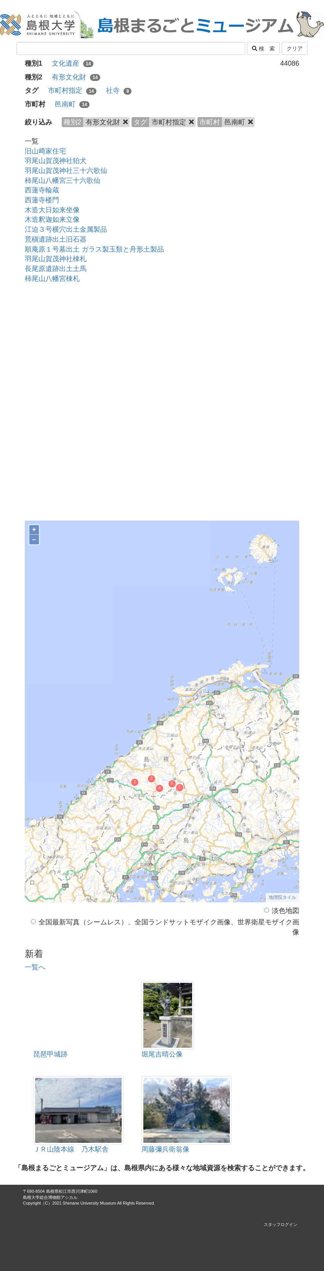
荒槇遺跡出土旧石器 (56, 239)
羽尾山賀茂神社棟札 (56, 259)
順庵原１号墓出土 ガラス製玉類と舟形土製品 (94, 249)
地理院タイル (282, 897)
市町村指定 (72, 90)
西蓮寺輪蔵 (42, 190)
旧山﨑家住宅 (45, 151)
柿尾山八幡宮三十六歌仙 (62, 180)
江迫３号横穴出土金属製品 (66, 229)
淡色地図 (281, 911)
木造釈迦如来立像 (52, 219)
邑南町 (72, 104)
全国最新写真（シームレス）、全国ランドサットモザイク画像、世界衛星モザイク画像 (165, 927)
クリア (295, 48)
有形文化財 (76, 77)
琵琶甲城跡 (50, 1054)
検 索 (263, 48)
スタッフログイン (280, 1224)
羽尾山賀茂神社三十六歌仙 (66, 170)
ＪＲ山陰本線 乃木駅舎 (71, 1149)
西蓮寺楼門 (42, 200)
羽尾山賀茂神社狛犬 (56, 161)
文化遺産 (72, 63)
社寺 (119, 90)
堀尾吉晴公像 (162, 1054)
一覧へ (35, 967)
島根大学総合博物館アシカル (50, 1197)
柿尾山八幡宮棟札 (52, 278)
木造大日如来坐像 (52, 210)
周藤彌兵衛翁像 (165, 1149)
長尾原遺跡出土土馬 (56, 269)
